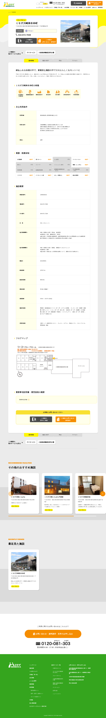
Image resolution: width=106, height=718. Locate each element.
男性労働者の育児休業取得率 (76, 679)
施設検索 (31, 668)
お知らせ (94, 7)
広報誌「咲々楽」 (58, 7)
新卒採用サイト (35, 690)
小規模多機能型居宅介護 (46, 52)
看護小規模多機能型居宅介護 (58, 684)
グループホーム (57, 675)
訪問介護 (55, 690)
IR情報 (80, 7)
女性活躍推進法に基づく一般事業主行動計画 (80, 673)
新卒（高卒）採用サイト (37, 693)
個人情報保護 (32, 703)
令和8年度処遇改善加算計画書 (76, 676)
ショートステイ (57, 693)
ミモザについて (48, 7)
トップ (9, 12)
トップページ (39, 7)
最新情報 (31, 684)
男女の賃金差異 (73, 683)
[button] (102, 493)
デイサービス (31, 52)
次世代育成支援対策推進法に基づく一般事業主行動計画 (80, 669)
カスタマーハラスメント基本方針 (38, 706)
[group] (23, 493)
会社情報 (66, 7)
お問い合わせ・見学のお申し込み (77, 665)
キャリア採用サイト (36, 696)
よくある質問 (87, 7)
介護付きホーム (57, 668)
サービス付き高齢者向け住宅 (58, 672)
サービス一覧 (73, 7)
